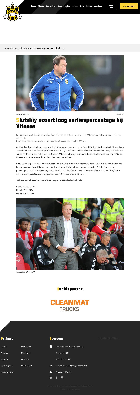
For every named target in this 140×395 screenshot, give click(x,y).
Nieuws (41, 6)
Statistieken (26, 365)
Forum (75, 6)
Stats (82, 6)
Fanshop (25, 359)
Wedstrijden (51, 6)
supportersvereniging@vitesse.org (71, 365)
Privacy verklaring (63, 371)
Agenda (4, 359)
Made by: (63, 389)
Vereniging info (64, 6)
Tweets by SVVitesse (109, 337)
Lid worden (128, 6)
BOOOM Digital (73, 389)
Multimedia (26, 353)
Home (33, 6)
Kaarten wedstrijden (94, 6)
